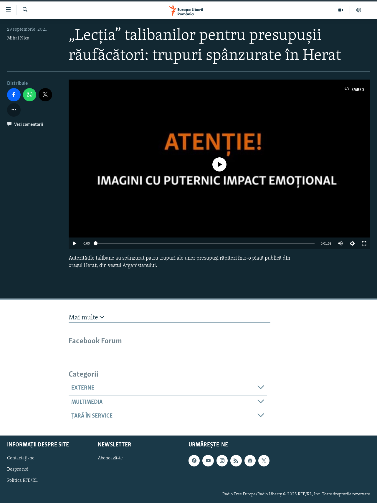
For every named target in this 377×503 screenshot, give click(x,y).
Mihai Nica (18, 38)
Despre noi (18, 469)
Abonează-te (110, 458)
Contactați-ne (20, 458)
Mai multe (86, 317)
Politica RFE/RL (22, 481)
